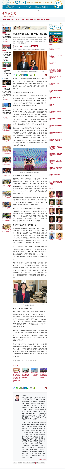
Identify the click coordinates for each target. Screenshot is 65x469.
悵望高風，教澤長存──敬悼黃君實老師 (59, 77)
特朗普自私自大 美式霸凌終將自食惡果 (59, 112)
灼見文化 (4, 50)
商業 (27, 19)
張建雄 (57, 85)
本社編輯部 (6, 41)
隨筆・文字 (58, 104)
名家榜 (38, 19)
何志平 (57, 93)
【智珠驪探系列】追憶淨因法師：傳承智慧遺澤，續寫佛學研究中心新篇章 (59, 148)
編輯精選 (57, 50)
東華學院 (33, 49)
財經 (16, 19)
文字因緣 (34, 46)
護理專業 (42, 49)
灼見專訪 (4, 86)
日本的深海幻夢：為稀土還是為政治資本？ (59, 56)
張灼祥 (57, 170)
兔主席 (57, 142)
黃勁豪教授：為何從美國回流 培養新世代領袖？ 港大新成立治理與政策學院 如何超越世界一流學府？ (16, 375)
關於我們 (48, 19)
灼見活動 (43, 19)
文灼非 (20, 46)
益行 (56, 176)
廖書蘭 (57, 63)
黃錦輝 (57, 100)
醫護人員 (28, 49)
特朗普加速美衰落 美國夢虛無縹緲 (59, 91)
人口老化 (15, 49)
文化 (12, 19)
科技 (31, 19)
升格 (24, 49)
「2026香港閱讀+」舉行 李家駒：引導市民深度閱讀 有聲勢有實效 (59, 184)
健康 (23, 19)
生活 (19, 19)
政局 (4, 19)
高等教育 (20, 49)
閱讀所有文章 (42, 459)
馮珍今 (57, 79)
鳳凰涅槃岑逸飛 (59, 62)
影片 (35, 19)
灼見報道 (4, 108)
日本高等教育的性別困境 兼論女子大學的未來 (34, 372)
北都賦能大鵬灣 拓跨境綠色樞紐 (59, 98)
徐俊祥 (57, 127)
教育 (8, 19)
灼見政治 (4, 32)
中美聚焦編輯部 (59, 58)
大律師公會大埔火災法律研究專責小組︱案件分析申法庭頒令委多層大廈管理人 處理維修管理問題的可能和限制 (7, 93)
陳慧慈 (37, 49)
